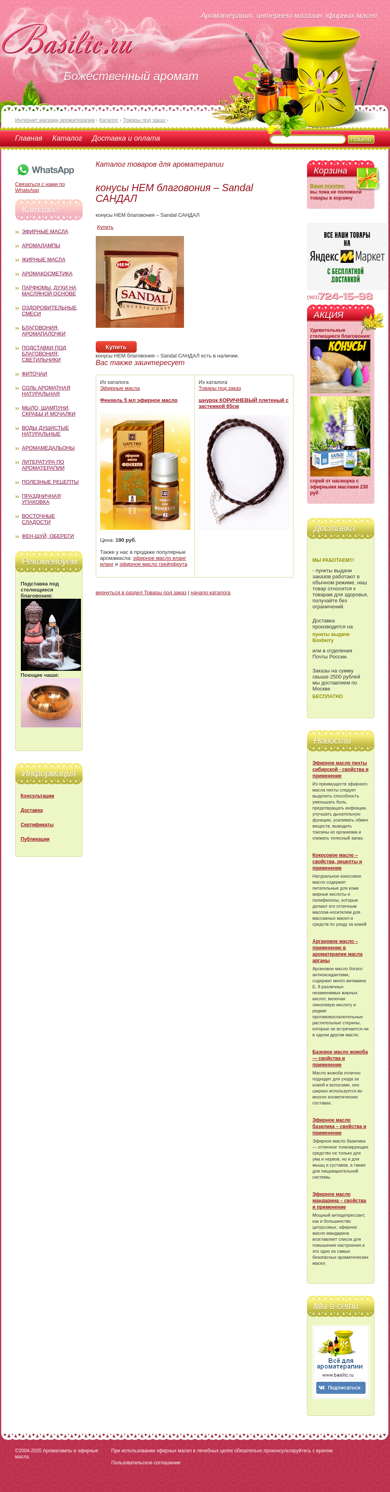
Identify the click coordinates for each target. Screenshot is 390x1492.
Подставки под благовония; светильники (44, 354)
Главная (28, 138)
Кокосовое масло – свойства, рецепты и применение (337, 861)
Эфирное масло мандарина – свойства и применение (339, 1200)
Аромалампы (41, 245)
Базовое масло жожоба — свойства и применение (340, 1058)
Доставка (32, 810)
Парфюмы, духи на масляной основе (49, 291)
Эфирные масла (45, 231)
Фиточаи (34, 374)
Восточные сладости (38, 519)
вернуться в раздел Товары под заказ (141, 593)
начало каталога (210, 593)
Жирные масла (44, 259)
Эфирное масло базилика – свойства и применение (339, 1126)
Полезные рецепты (50, 482)
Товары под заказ (220, 388)
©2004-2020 (28, 1451)
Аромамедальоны (48, 448)
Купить (105, 227)
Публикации (35, 839)
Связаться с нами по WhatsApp (45, 184)
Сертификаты (37, 825)
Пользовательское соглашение (146, 1463)
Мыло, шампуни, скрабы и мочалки (49, 411)
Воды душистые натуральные (45, 431)
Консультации (38, 796)
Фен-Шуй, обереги (48, 536)
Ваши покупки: (328, 186)
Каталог (67, 138)
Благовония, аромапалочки (44, 331)
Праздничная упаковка (41, 499)
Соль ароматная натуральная (46, 391)
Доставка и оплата (126, 138)
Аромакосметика (47, 274)
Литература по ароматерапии (43, 465)
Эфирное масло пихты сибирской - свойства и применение (341, 769)
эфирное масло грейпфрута (153, 564)
